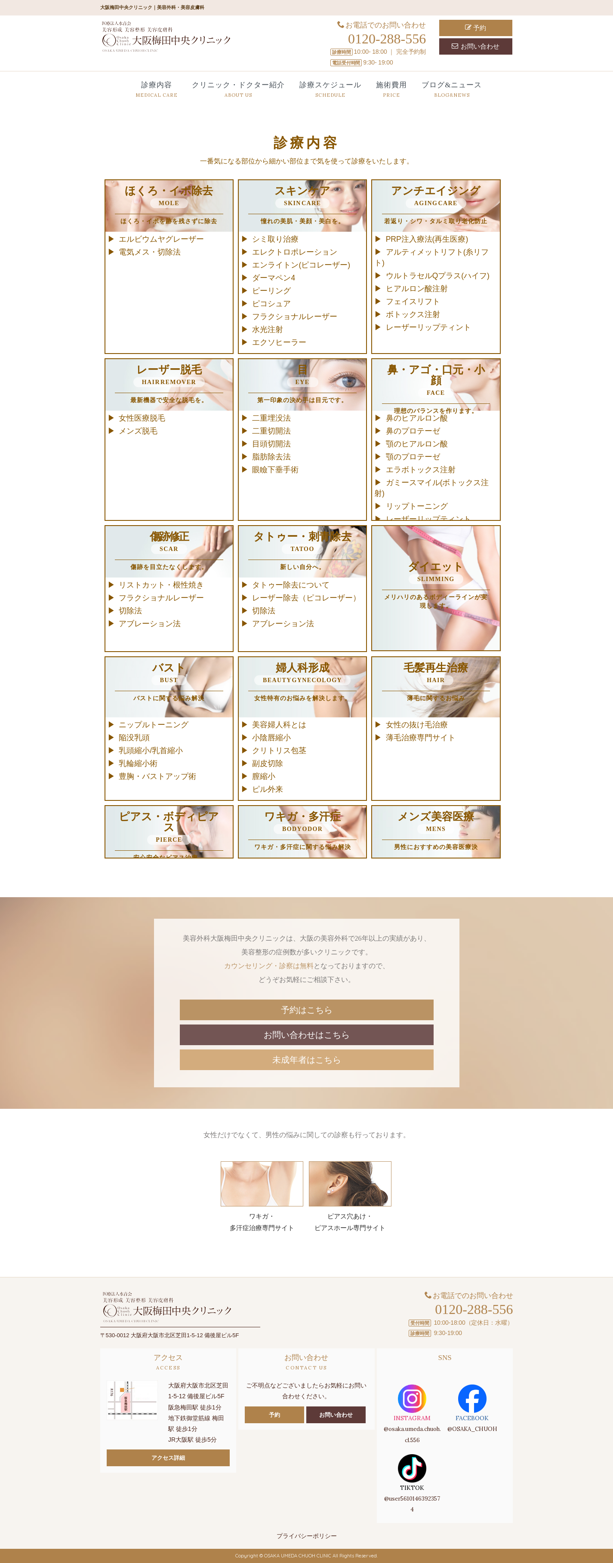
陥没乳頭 (134, 737)
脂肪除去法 (271, 456)
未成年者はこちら (306, 1060)
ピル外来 (267, 789)
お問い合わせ (475, 46)
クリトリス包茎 (279, 750)
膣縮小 (263, 776)
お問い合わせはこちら (307, 1035)
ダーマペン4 (273, 278)
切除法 (130, 610)
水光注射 (267, 329)
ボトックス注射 (413, 314)
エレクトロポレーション (294, 252)
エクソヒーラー (279, 342)
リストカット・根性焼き (161, 585)
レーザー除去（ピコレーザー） (306, 598)
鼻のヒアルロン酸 (417, 418)
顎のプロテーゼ (413, 456)
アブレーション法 (150, 623)
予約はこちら (307, 1010)
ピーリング (271, 290)
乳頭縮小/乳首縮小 (151, 750)
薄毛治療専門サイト (421, 737)
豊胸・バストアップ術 (157, 776)
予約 (475, 27)
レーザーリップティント (428, 327)
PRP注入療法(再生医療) (427, 239)
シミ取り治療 (275, 239)
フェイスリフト (413, 301)
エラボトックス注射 (421, 469)
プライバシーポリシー (307, 1535)
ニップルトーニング (153, 724)
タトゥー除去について (291, 585)
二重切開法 (271, 431)
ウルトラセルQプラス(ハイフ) (438, 275)
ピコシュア (271, 303)
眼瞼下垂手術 (275, 469)
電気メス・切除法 (150, 252)
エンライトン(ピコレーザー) (301, 265)
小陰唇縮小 (271, 737)
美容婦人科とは (279, 724)
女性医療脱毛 (142, 418)
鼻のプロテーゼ (413, 431)
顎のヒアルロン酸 (417, 444)
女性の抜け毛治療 (417, 724)
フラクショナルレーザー (294, 316)
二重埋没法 (271, 418)
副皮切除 (267, 763)
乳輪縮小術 (138, 763)
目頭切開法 (271, 444)
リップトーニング (417, 506)
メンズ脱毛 (138, 431)
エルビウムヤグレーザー (161, 239)
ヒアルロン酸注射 (417, 288)
